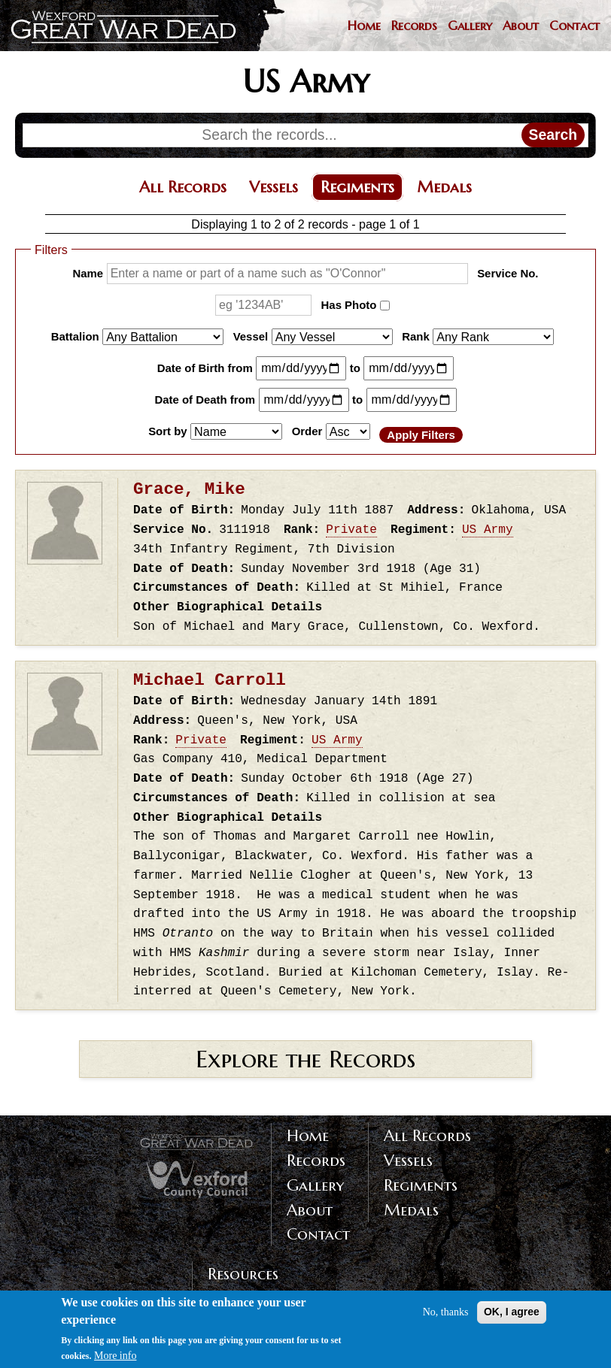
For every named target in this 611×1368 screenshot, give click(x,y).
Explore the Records (305, 1059)
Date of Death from (204, 399)
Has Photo (349, 304)
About (521, 26)
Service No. (507, 273)
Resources (243, 1274)
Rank (416, 336)
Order (307, 430)
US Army (487, 530)
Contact (574, 26)
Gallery (470, 26)
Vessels (273, 187)
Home (364, 26)
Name (87, 273)
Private (351, 530)
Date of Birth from (205, 368)
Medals (444, 187)
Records (414, 26)
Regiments (357, 187)
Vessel (251, 336)
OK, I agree (512, 1318)
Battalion (75, 336)
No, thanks (446, 1318)
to (355, 368)
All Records (182, 187)
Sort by (167, 430)
